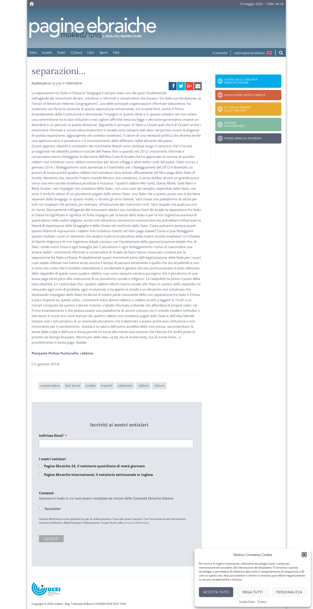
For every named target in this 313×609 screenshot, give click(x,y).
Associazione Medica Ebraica (244, 95)
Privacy (262, 601)
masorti (107, 385)
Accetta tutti (216, 592)
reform (159, 385)
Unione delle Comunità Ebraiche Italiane (241, 81)
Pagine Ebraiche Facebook (242, 138)
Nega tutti (252, 592)
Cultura (76, 52)
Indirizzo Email (53, 436)
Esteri (61, 52)
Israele (47, 52)
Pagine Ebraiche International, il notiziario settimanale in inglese (98, 474)
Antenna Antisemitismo (234, 124)
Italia (33, 52)
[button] (304, 554)
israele (90, 385)
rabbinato (125, 385)
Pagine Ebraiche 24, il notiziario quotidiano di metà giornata (94, 466)
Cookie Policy (247, 601)
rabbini (143, 385)
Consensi (46, 493)
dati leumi (72, 385)
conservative (50, 385)
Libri (90, 52)
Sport (103, 52)
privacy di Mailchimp (136, 523)
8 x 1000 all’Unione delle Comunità (237, 108)
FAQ (116, 52)
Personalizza (289, 592)
